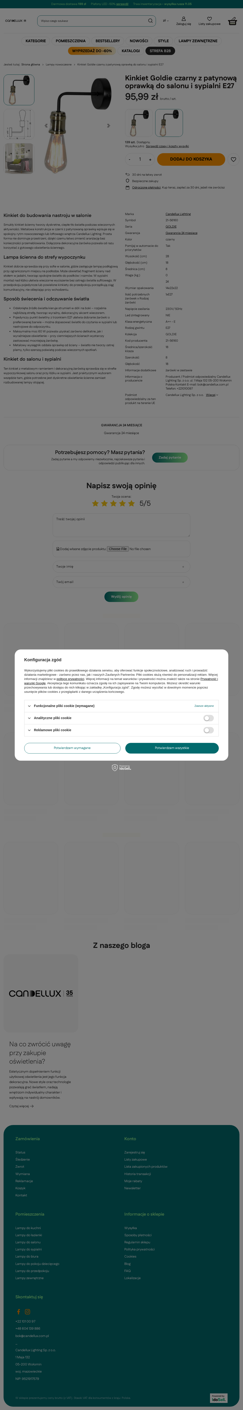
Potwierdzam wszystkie (172, 748)
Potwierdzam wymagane (72, 748)
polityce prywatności (70, 679)
